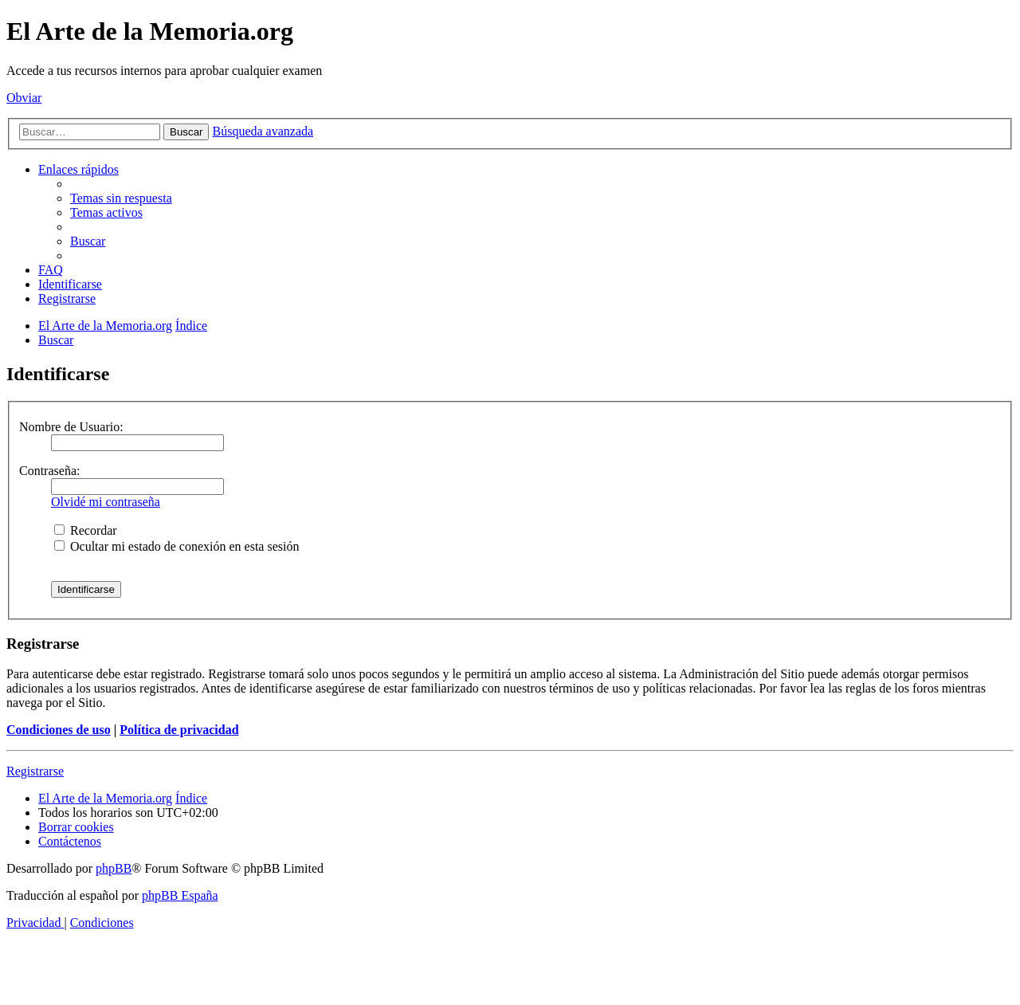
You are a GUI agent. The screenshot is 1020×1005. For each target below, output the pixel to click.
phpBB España (180, 895)
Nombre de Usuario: (71, 427)
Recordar (85, 530)
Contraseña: (49, 470)
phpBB (113, 868)
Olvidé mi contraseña (105, 501)
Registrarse (35, 771)
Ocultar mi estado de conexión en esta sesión (176, 546)
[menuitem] (121, 198)
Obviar (23, 97)
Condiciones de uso (58, 729)
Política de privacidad (179, 729)
